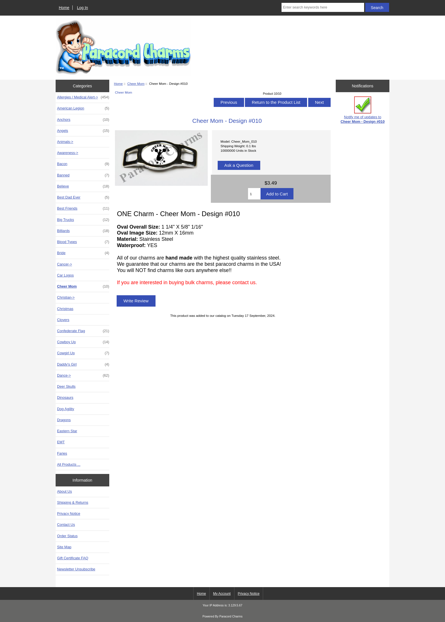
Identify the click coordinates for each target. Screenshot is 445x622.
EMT (61, 442)
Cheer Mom (136, 83)
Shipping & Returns (72, 502)
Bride (83, 253)
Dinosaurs (65, 397)
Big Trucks (83, 220)
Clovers (63, 320)
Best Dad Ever (83, 197)
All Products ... (68, 464)
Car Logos (65, 275)
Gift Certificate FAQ (72, 558)
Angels (83, 130)
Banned (83, 175)
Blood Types (83, 242)
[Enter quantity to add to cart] (254, 193)
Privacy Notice (68, 513)
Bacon (83, 164)
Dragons (64, 420)
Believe (83, 186)
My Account (222, 594)
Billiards (83, 231)
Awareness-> (67, 153)
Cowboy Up (83, 342)
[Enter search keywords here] (323, 7)
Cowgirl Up (83, 353)
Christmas (65, 309)
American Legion (83, 108)
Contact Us (66, 524)
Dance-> (83, 375)
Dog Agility (65, 409)
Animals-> (65, 142)
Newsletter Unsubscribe (76, 569)
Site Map (64, 547)
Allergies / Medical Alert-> (83, 97)
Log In (82, 7)
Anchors (83, 119)
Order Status (67, 536)
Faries (62, 453)
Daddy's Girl (83, 364)
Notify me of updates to (363, 109)
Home (64, 7)
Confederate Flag (83, 331)
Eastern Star (67, 431)
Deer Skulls (66, 386)
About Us (64, 491)
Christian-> (66, 297)
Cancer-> (64, 264)
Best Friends (83, 208)
